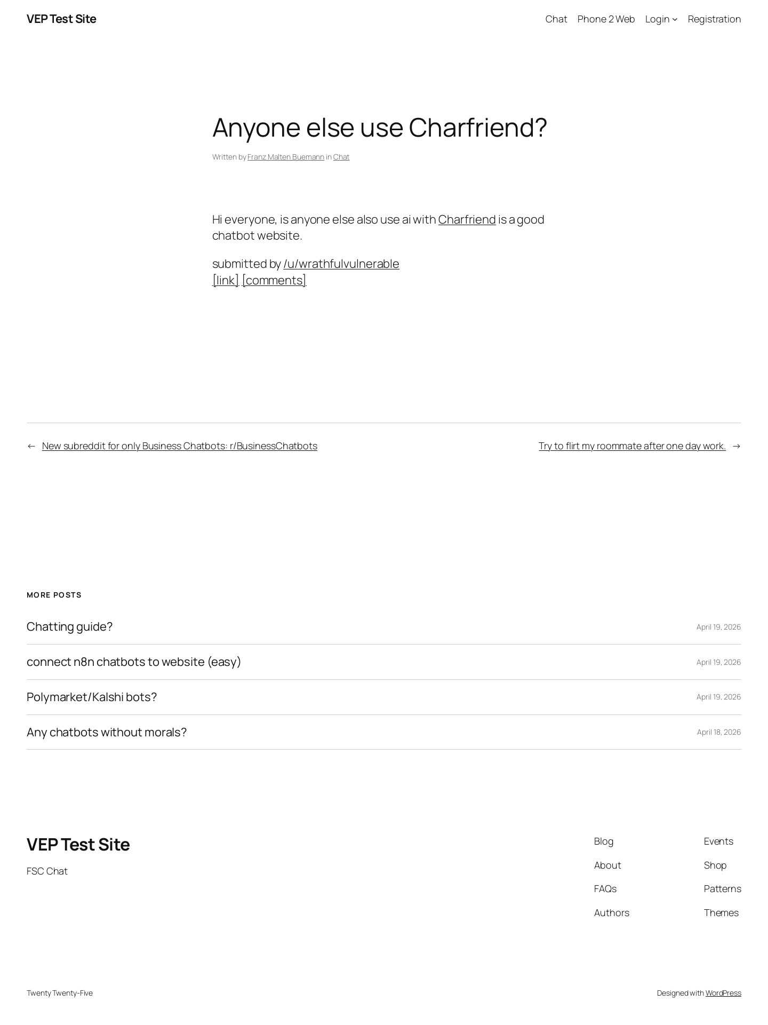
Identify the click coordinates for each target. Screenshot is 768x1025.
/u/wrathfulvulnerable (341, 264)
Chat (341, 157)
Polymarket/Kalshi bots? (92, 697)
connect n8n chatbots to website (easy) (134, 662)
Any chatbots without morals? (107, 732)
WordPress (723, 993)
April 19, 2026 (719, 627)
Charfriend (467, 219)
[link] (225, 280)
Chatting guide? (70, 626)
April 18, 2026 (719, 732)
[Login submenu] (675, 19)
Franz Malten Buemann (285, 157)
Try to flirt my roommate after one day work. (632, 445)
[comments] (274, 280)
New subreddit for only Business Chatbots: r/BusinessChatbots (179, 445)
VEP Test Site (62, 19)
